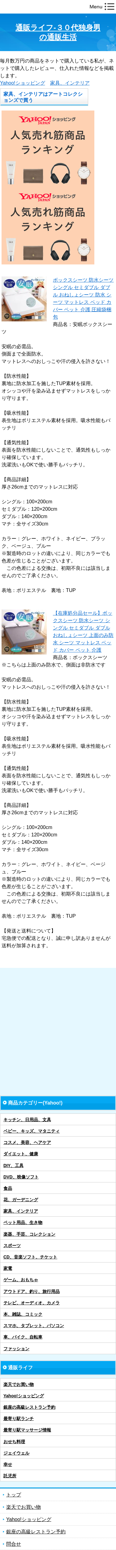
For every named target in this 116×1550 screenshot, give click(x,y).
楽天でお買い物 (18, 1384)
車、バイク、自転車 (22, 1337)
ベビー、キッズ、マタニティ (31, 1131)
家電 (7, 1268)
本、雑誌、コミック (22, 1314)
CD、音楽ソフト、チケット (30, 1256)
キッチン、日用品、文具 (27, 1119)
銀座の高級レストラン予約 (29, 1407)
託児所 (9, 1475)
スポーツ (12, 1245)
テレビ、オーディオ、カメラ (31, 1302)
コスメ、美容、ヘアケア (27, 1142)
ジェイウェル (16, 1453)
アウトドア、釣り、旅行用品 (31, 1291)
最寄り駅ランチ (18, 1418)
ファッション (16, 1348)
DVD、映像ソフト (21, 1176)
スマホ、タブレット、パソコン (33, 1325)
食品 (7, 1188)
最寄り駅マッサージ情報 (27, 1429)
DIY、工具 (13, 1165)
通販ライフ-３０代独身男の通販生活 (58, 32)
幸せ (7, 1464)
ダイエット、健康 (20, 1153)
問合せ (13, 1544)
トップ (13, 1494)
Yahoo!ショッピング (22, 83)
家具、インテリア (70, 83)
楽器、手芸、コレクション (29, 1234)
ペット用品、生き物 (22, 1222)
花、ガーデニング (20, 1199)
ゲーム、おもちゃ (20, 1279)
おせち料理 (14, 1441)
